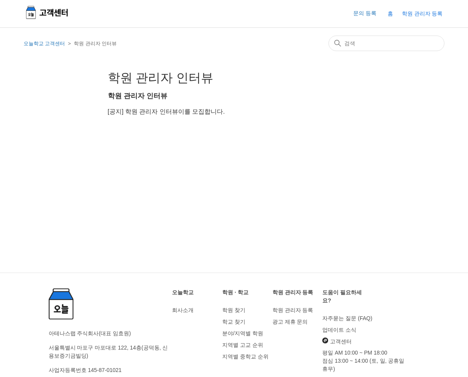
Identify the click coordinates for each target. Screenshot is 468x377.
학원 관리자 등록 (422, 13)
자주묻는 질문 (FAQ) (347, 318)
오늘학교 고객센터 (44, 43)
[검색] (386, 43)
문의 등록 (364, 13)
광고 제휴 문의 (290, 322)
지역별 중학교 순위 (245, 356)
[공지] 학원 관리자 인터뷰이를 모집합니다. (166, 111)
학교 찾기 (233, 322)
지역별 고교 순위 (242, 345)
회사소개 (183, 310)
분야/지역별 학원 (242, 333)
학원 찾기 (233, 310)
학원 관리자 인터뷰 (137, 96)
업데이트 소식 (339, 330)
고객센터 (337, 341)
